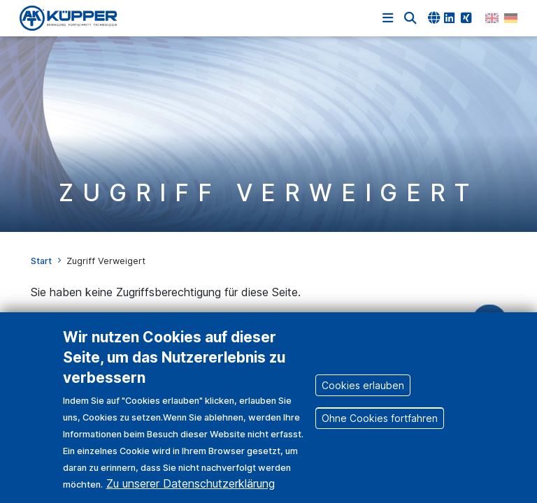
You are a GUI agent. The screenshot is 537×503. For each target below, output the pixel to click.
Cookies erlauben (363, 397)
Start (41, 261)
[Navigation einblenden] (387, 18)
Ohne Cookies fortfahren (380, 430)
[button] (410, 18)
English (492, 18)
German (510, 18)
